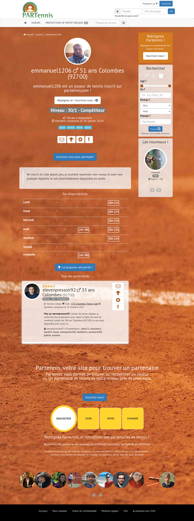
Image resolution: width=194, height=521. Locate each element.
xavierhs (56, 335)
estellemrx (82, 331)
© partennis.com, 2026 (144, 510)
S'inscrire (166, 3)
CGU (126, 510)
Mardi (26, 211)
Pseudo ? (145, 116)
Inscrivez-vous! (94, 397)
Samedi (27, 247)
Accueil (28, 34)
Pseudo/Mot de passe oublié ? (127, 16)
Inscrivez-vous (75, 157)
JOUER (88, 418)
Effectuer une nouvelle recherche (155, 133)
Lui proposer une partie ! (75, 267)
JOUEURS (36, 22)
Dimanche (29, 254)
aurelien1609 (95, 331)
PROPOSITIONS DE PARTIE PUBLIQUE (66, 22)
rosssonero (95, 328)
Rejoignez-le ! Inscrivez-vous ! (77, 100)
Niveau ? (145, 100)
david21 (48, 331)
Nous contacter (59, 510)
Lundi (26, 202)
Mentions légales (110, 510)
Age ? (143, 81)
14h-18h (83, 229)
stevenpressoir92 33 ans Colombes (68, 292)
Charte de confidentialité (84, 510)
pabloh (47, 335)
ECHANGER (132, 418)
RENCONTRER (63, 418)
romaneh (155, 172)
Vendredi (28, 238)
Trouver (155, 128)
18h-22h (113, 203)
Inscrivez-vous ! (155, 56)
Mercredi (28, 220)
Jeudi (26, 229)
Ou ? (142, 89)
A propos (43, 510)
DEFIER (110, 418)
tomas (56, 331)
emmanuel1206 (68, 331)
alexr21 (85, 328)
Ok (171, 11)
